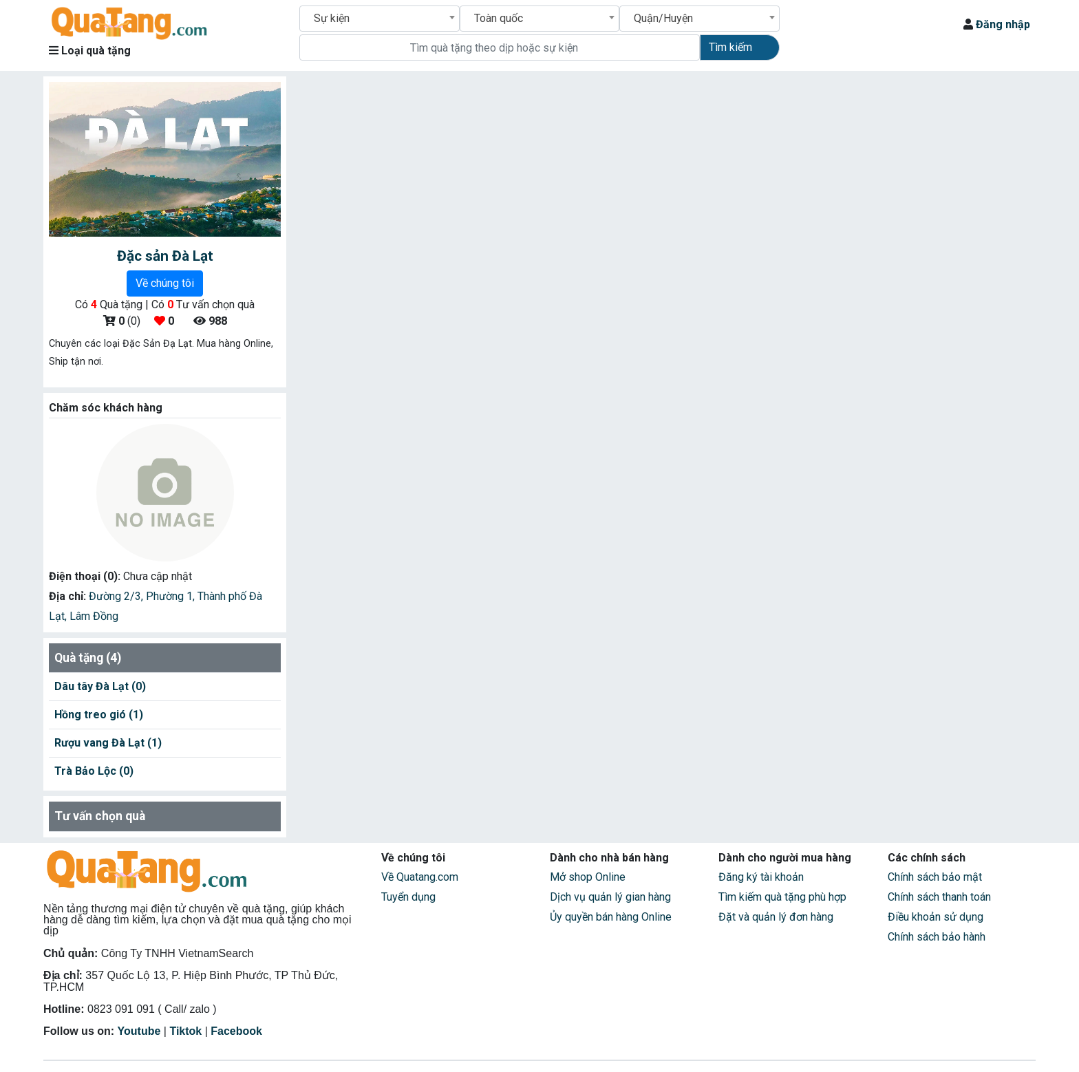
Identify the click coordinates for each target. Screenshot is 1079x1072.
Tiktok (185, 1031)
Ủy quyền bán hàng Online (611, 916)
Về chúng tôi (165, 283)
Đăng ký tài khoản (761, 876)
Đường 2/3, (117, 596)
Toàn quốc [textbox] (498, 18)
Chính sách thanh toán (939, 896)
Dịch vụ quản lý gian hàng (610, 896)
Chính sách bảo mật (935, 876)
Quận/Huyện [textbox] (663, 18)
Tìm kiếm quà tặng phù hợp (782, 896)
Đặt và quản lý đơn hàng (775, 916)
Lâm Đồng (94, 616)
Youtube (139, 1031)
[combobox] (379, 19)
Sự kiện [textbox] (332, 18)
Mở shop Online (588, 876)
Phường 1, (171, 596)
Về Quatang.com (419, 876)
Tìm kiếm (730, 47)
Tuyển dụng (408, 896)
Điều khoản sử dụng (935, 916)
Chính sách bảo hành (936, 936)
